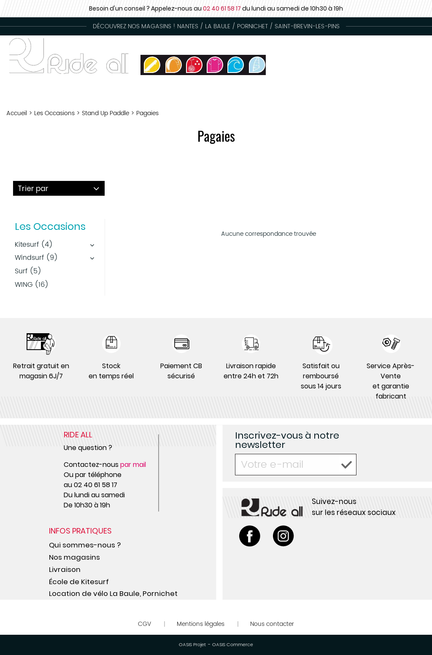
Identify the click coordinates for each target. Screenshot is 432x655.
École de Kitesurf (79, 582)
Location (259, 95)
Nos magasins (74, 557)
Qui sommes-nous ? (85, 545)
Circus (416, 95)
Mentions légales (200, 624)
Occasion (207, 95)
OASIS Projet (192, 645)
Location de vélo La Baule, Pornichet (113, 593)
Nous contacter (272, 624)
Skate (378, 95)
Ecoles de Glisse (322, 95)
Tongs (160, 95)
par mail (133, 464)
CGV (144, 624)
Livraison (65, 569)
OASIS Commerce (232, 645)
